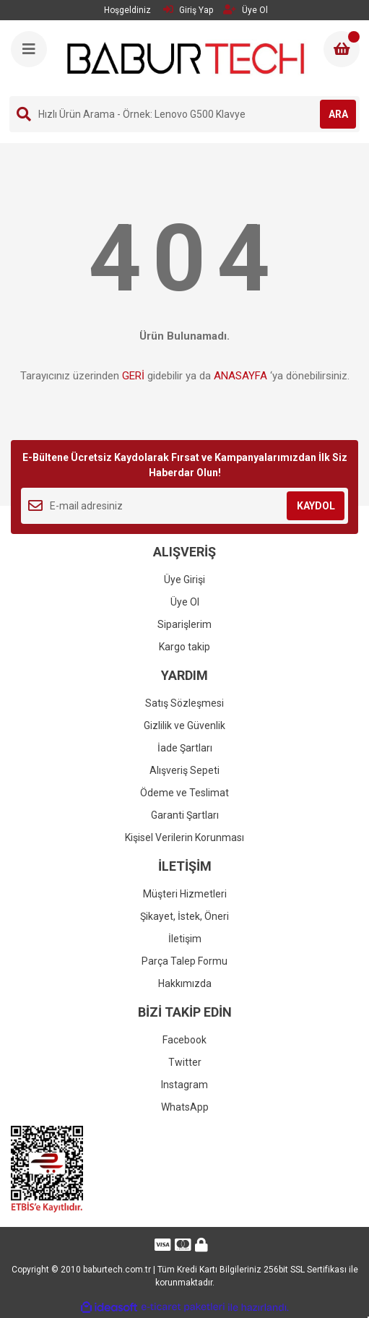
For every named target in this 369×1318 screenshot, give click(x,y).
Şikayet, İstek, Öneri (184, 916)
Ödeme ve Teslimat (184, 792)
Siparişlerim (184, 624)
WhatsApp (185, 1107)
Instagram (184, 1084)
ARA (338, 114)
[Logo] (186, 58)
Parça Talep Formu (184, 961)
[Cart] (342, 49)
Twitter (184, 1062)
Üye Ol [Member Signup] (245, 9)
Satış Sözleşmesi (184, 703)
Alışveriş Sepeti (184, 770)
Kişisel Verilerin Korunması (184, 837)
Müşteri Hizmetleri (185, 894)
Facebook (184, 1040)
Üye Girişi (184, 579)
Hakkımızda (185, 983)
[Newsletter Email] (184, 506)
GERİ (133, 375)
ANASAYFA (240, 375)
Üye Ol (184, 602)
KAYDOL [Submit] (316, 506)
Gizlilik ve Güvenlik (184, 725)
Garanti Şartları (185, 815)
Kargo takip (184, 646)
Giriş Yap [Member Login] (188, 9)
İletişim (184, 938)
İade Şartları (184, 748)
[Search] (184, 114)
